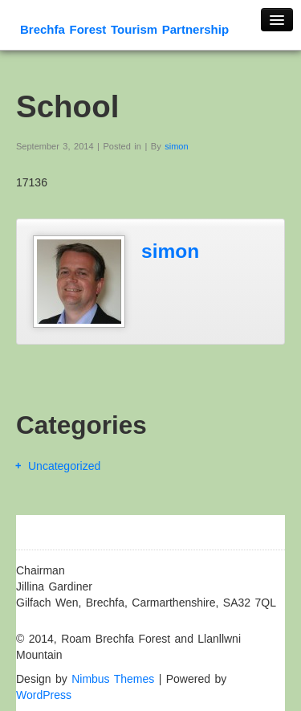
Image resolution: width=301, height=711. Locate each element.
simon (176, 146)
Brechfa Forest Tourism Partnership (124, 29)
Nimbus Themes (112, 678)
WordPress (43, 695)
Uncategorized (64, 466)
